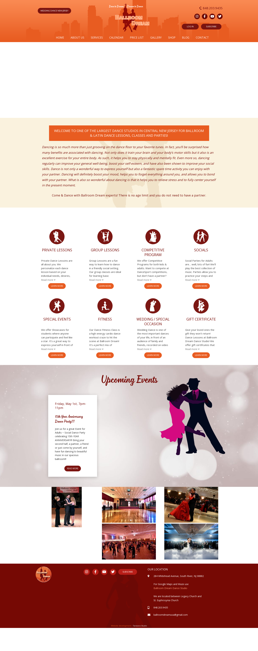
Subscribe (128, 571)
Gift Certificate (201, 319)
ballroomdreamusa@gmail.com (171, 614)
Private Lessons (57, 250)
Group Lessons (105, 250)
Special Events (57, 319)
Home (60, 37)
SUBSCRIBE (211, 26)
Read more (72, 468)
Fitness (105, 319)
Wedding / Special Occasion (153, 321)
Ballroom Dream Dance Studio (170, 588)
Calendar (116, 37)
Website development (121, 625)
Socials (201, 250)
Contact (202, 37)
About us (77, 37)
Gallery (156, 37)
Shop (171, 37)
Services (97, 37)
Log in (190, 26)
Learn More (57, 286)
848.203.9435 (211, 8)
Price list (137, 37)
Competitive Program (153, 252)
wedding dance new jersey (54, 10)
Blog (185, 37)
